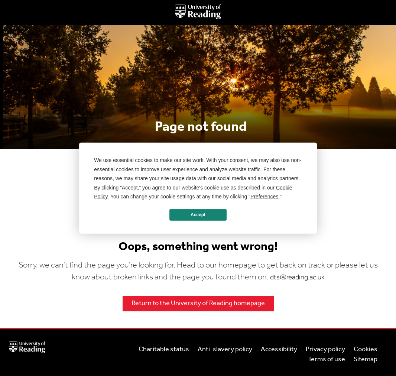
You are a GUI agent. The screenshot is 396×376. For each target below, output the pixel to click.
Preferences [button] (264, 197)
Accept (198, 214)
